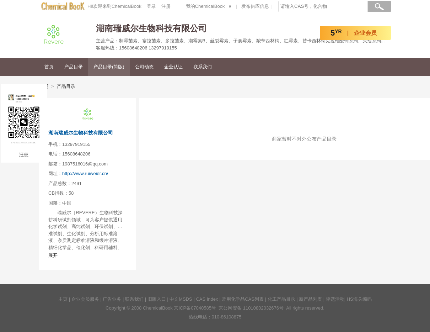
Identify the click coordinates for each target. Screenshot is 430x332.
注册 (166, 6)
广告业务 (112, 299)
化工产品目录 (281, 299)
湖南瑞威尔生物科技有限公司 (80, 133)
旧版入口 (156, 299)
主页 (63, 299)
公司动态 (144, 66)
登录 (151, 6)
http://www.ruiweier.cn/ (85, 173)
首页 (49, 66)
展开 (53, 255)
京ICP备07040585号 (195, 308)
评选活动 (335, 299)
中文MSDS (181, 299)
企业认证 (173, 66)
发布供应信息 (255, 6)
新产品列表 (310, 299)
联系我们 (202, 66)
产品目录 (73, 66)
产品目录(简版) (108, 66)
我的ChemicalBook (205, 6)
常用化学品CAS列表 (243, 299)
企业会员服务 (85, 299)
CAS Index (207, 299)
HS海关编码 (359, 299)
